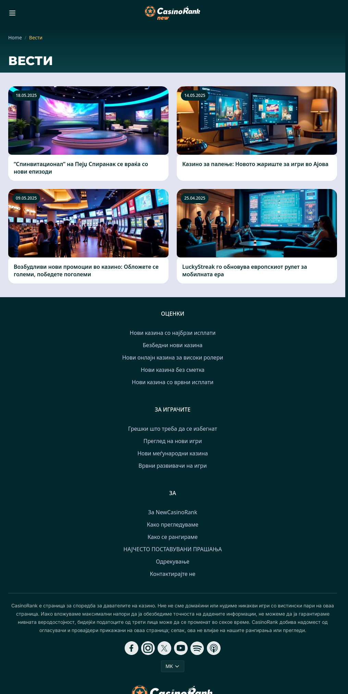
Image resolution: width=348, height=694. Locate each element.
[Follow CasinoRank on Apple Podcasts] (214, 648)
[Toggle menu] (12, 13)
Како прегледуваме (172, 524)
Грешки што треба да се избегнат (172, 428)
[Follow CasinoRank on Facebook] (131, 648)
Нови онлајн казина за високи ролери (172, 357)
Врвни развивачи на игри (172, 465)
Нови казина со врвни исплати (172, 382)
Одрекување (172, 561)
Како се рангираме (173, 537)
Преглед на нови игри (173, 441)
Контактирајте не (173, 574)
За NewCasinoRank (172, 512)
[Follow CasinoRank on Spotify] (197, 648)
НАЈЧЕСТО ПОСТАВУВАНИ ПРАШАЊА (172, 549)
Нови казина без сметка (172, 370)
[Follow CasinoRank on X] (164, 648)
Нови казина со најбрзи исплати (173, 333)
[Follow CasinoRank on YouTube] (181, 648)
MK (172, 666)
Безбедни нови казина (172, 345)
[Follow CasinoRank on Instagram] (148, 648)
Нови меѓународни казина (172, 453)
